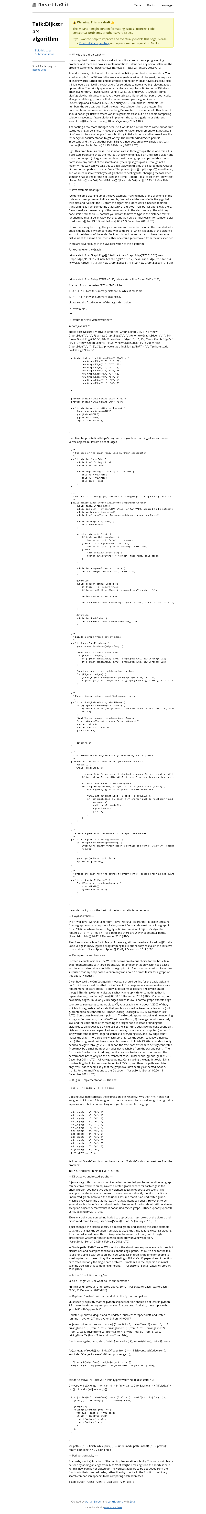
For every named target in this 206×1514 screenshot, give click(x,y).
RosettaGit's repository (94, 43)
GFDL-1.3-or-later (113, 1507)
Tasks (137, 5)
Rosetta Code (39, 69)
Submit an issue (44, 54)
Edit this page (43, 50)
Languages (167, 5)
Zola (132, 1501)
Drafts (151, 5)
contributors (116, 1501)
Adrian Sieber (93, 1501)
